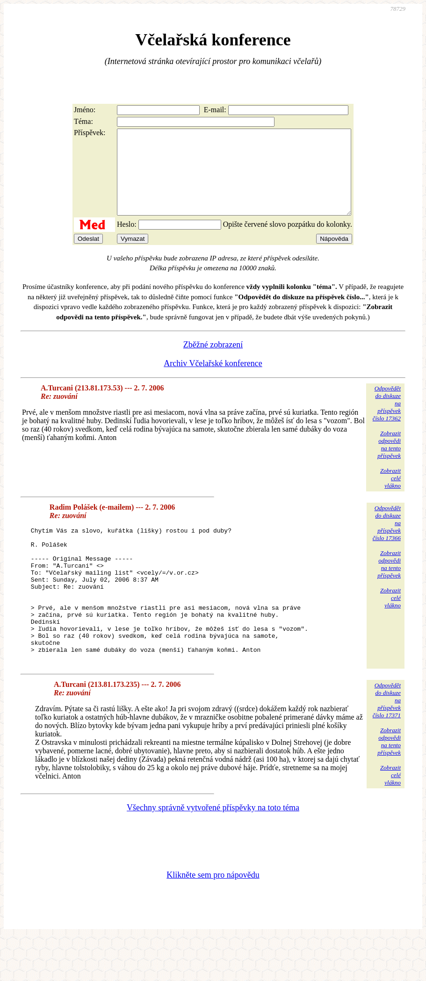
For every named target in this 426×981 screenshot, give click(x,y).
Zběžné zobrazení (213, 361)
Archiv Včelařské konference (213, 380)
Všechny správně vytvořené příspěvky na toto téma (213, 851)
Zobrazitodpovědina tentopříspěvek (389, 461)
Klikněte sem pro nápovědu (212, 918)
